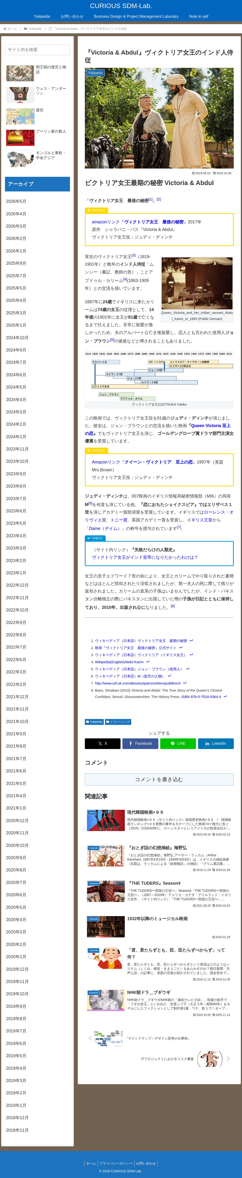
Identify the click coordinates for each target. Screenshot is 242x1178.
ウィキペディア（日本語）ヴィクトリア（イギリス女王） (141, 655)
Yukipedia (94, 721)
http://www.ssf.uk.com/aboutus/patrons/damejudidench (138, 683)
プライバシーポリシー (116, 1163)
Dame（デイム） (105, 528)
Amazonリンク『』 (144, 462)
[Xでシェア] (103, 743)
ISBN (185, 697)
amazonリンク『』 (140, 222)
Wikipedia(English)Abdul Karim (119, 662)
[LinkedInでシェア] (216, 743)
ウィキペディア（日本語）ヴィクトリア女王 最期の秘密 (141, 641)
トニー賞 (118, 520)
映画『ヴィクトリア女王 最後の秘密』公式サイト (136, 648)
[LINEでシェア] (178, 743)
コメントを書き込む (159, 779)
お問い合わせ (147, 1163)
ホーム (90, 1163)
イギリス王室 (199, 520)
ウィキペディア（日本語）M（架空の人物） (130, 676)
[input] (37, 49)
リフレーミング (118, 721)
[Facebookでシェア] (140, 743)
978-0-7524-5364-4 (206, 697)
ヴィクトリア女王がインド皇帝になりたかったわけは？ (145, 557)
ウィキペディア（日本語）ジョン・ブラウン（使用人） (139, 669)
